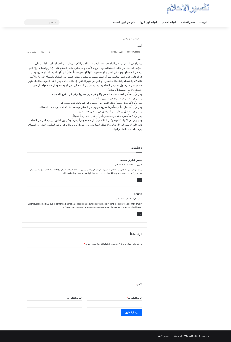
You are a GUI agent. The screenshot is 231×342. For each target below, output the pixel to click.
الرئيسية (203, 22)
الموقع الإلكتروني (74, 298)
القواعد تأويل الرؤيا (148, 22)
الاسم (139, 284)
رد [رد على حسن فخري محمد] (140, 180)
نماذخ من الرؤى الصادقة (124, 22)
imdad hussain (133, 52)
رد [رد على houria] (140, 214)
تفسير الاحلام (189, 22)
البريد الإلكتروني (134, 298)
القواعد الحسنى (169, 22)
